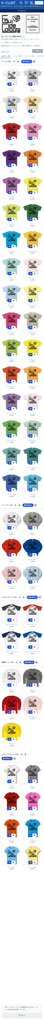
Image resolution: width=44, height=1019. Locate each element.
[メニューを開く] (2, 3)
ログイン (39, 3)
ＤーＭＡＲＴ (22, 11)
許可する (22, 1015)
